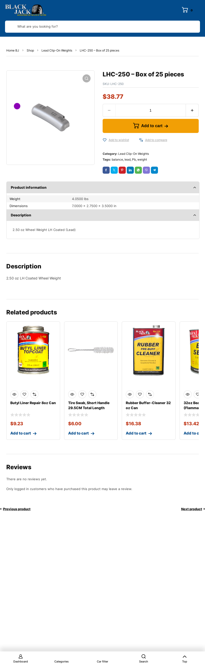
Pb (134, 159)
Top (184, 661)
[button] (87, 78)
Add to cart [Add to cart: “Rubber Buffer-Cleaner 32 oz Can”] (136, 433)
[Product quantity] (150, 110)
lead (128, 159)
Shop (30, 50)
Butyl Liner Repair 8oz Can (33, 403)
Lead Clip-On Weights (57, 50)
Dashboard (20, 661)
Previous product (16, 509)
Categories (61, 661)
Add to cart (151, 126)
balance (117, 159)
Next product (191, 509)
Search (143, 661)
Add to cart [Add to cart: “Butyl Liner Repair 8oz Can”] (20, 433)
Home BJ (12, 50)
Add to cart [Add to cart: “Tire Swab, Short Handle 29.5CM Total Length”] (78, 433)
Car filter (102, 661)
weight (142, 159)
